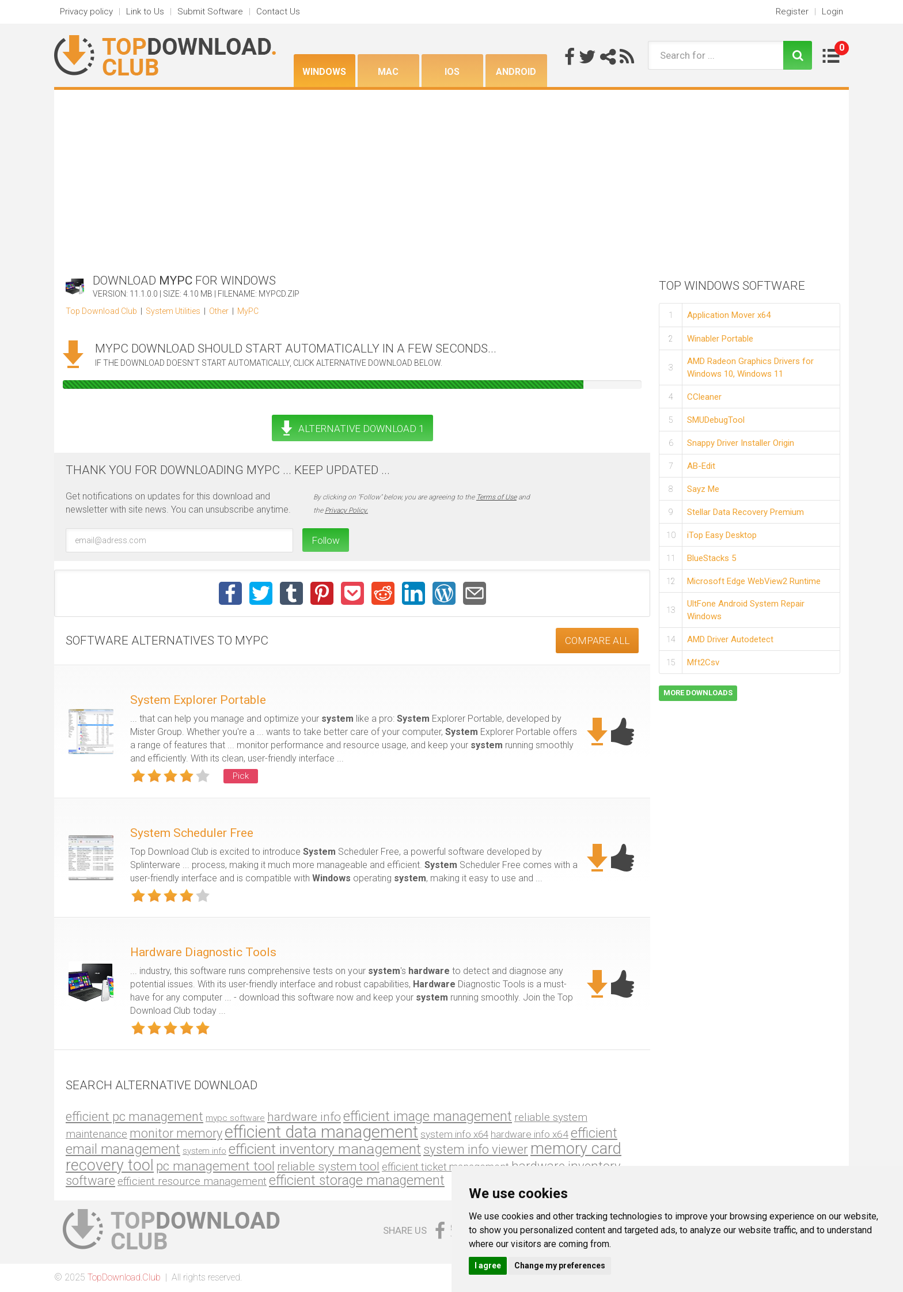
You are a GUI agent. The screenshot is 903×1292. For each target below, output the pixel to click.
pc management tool (215, 1166)
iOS (452, 71)
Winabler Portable (720, 339)
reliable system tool (328, 1166)
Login (832, 11)
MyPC (248, 311)
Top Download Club (101, 311)
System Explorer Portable (198, 700)
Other (219, 311)
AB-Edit (701, 466)
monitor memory (176, 1133)
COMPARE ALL (597, 640)
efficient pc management (134, 1116)
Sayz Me (703, 489)
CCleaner (704, 397)
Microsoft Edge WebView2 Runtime (754, 581)
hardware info (304, 1116)
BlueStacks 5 (711, 558)
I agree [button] (488, 1265)
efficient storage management (357, 1180)
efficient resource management (192, 1181)
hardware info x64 (529, 1134)
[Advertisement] (451, 176)
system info (204, 1151)
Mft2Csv (703, 662)
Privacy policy (86, 11)
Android (516, 71)
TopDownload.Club (124, 1277)
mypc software (235, 1118)
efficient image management (427, 1116)
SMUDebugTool (716, 420)
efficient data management (321, 1132)
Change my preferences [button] (559, 1265)
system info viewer (475, 1149)
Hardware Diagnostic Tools (203, 952)
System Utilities (173, 311)
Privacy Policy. (346, 510)
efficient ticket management (445, 1167)
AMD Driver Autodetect (730, 639)
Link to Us (145, 11)
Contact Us (278, 11)
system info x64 (454, 1134)
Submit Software (210, 11)
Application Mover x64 (729, 315)
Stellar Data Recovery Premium (745, 512)
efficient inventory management (325, 1149)
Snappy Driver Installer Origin (740, 443)
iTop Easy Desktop (722, 535)
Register (792, 11)
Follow (326, 540)
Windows (324, 71)
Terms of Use (496, 497)
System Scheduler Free (191, 833)
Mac (388, 71)
